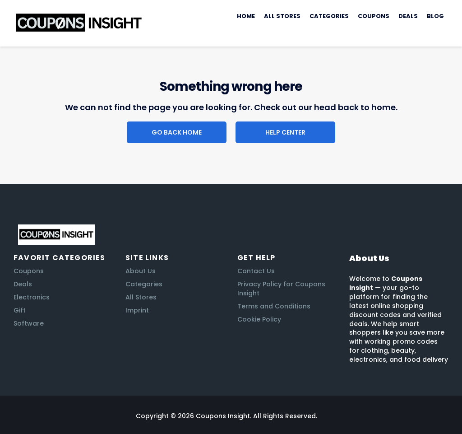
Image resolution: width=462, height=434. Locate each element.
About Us (140, 270)
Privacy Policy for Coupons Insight (281, 289)
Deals (408, 16)
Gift (20, 310)
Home (246, 16)
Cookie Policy (259, 319)
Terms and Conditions (273, 306)
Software (29, 323)
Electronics (32, 297)
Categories (329, 16)
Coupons (373, 16)
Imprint (137, 310)
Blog (435, 16)
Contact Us (256, 270)
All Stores (282, 16)
